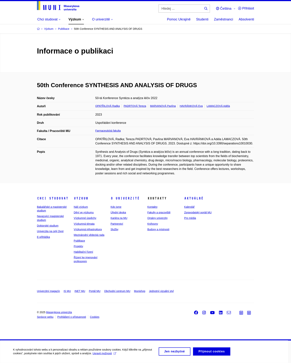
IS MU (67, 291)
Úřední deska (118, 212)
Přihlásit (246, 8)
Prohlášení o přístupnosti (71, 316)
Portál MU (94, 291)
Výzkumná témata (84, 223)
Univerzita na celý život (50, 231)
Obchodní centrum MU (117, 291)
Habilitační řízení (83, 251)
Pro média (190, 218)
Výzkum (81, 198)
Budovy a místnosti (158, 229)
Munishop (139, 291)
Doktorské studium (47, 225)
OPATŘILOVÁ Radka (107, 105)
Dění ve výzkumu (84, 212)
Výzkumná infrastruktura (88, 229)
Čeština (223, 8)
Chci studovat (52, 198)
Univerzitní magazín (48, 291)
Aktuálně (193, 198)
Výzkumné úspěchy (85, 218)
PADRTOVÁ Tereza (135, 105)
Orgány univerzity (157, 218)
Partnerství (117, 223)
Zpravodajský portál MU (198, 212)
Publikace (79, 240)
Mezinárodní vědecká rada (89, 234)
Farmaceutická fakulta (108, 130)
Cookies (94, 316)
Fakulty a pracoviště (159, 212)
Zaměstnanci (223, 19)
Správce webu (45, 316)
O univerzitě (125, 198)
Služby (114, 229)
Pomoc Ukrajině (179, 19)
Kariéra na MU (119, 218)
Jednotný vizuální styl (161, 291)
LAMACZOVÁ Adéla (218, 105)
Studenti (202, 19)
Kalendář (189, 206)
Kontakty (152, 206)
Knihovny (152, 223)
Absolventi (246, 19)
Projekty (78, 246)
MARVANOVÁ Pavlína (163, 105)
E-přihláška (43, 236)
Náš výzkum (81, 206)
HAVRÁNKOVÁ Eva (191, 105)
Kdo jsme (116, 206)
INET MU (80, 291)
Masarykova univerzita (59, 312)
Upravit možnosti (104, 355)
